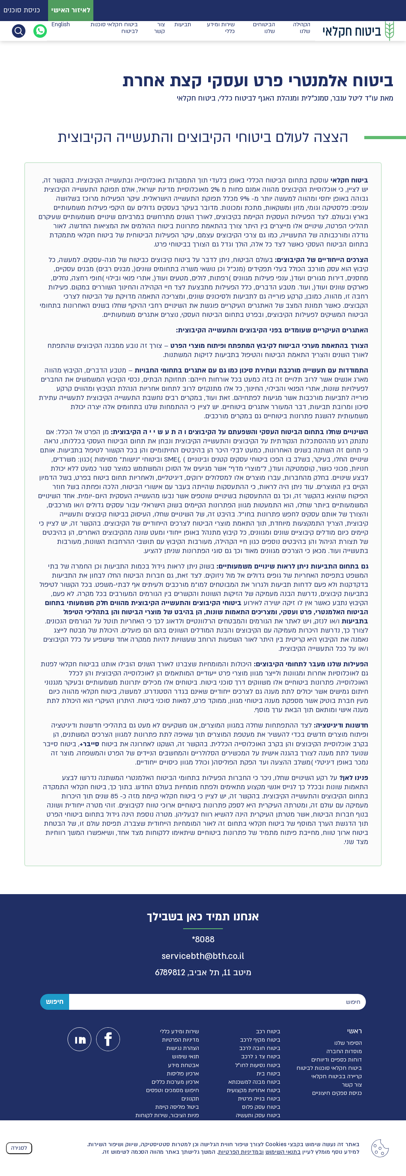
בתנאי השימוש (283, 1152)
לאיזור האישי (70, 10)
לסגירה (19, 1148)
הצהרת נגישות (182, 1048)
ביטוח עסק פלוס (261, 1107)
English (61, 30)
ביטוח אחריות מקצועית (253, 1090)
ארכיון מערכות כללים (175, 1082)
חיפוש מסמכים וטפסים (172, 1090)
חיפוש (55, 1001)
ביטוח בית (268, 1073)
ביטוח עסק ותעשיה (258, 1115)
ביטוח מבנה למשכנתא (254, 1082)
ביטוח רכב (268, 1031)
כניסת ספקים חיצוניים (337, 1093)
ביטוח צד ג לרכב (260, 1056)
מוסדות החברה (344, 1051)
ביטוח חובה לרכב (259, 1048)
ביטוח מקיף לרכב (260, 1040)
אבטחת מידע (183, 1065)
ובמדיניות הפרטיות (241, 1152)
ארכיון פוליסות (183, 1073)
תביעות (182, 30)
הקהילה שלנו (301, 30)
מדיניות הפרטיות (180, 1040)
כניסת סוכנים (21, 10)
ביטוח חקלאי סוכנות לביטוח (114, 30)
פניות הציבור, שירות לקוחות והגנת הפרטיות (167, 1119)
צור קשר (159, 30)
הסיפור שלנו (348, 1043)
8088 (205, 939)
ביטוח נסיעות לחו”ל (257, 1065)
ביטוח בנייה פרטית (259, 1098)
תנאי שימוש (185, 1056)
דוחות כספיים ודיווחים (336, 1059)
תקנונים (190, 1098)
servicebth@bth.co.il (203, 956)
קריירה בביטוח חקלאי (336, 1076)
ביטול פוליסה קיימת (177, 1107)
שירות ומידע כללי (221, 30)
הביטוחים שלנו (264, 30)
